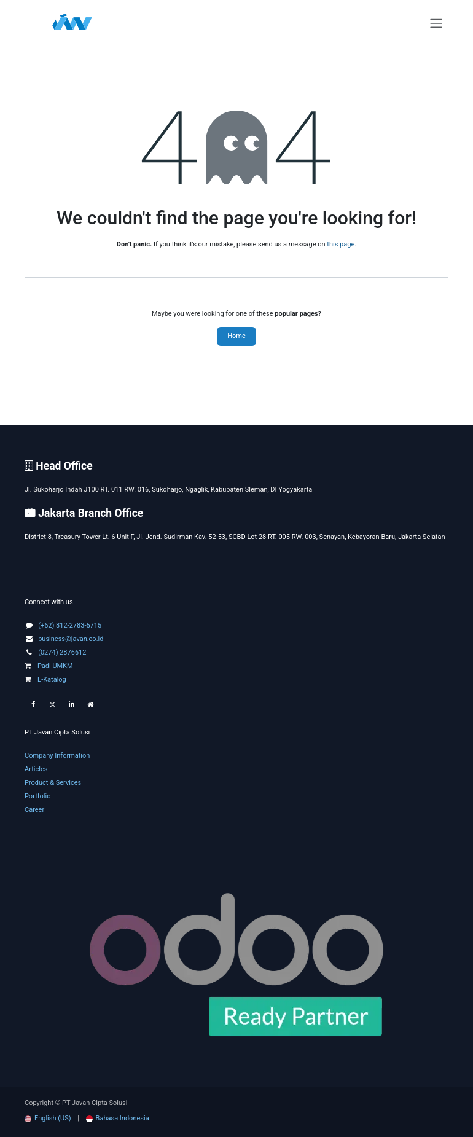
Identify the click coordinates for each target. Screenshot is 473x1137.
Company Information (57, 756)
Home (236, 336)
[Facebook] (33, 705)
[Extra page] (91, 705)
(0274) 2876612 (62, 652)
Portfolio (37, 796)
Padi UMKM (49, 666)
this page (340, 244)
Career (34, 810)
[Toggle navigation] (436, 23)
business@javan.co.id (70, 639)
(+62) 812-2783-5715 (69, 625)
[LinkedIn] (71, 705)
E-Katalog (45, 679)
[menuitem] (48, 1118)
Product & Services (53, 783)
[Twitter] (52, 705)
